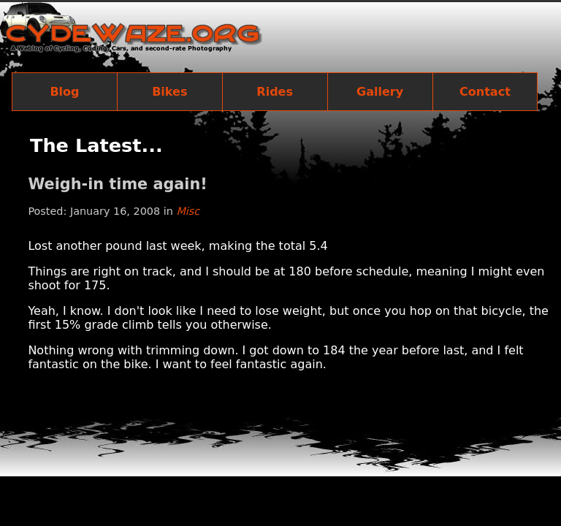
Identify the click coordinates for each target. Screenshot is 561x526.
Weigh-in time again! (117, 184)
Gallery (379, 92)
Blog (64, 92)
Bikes (169, 92)
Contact (485, 92)
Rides (274, 92)
